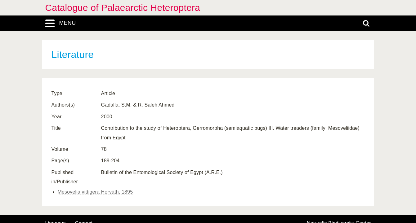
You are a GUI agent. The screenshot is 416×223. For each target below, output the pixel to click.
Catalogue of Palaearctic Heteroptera (122, 7)
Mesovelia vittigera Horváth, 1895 (95, 192)
